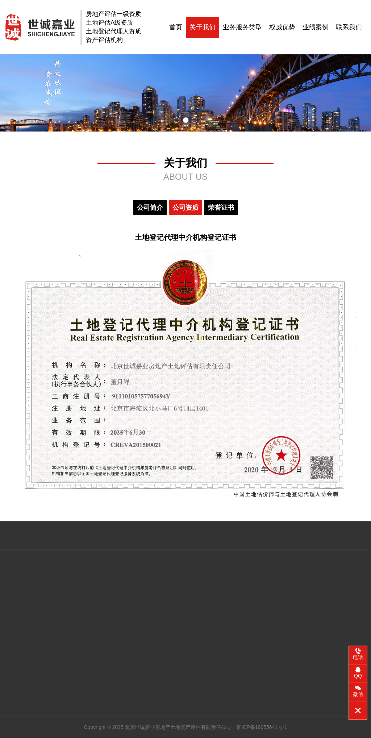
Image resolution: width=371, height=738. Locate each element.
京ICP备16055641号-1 (261, 727)
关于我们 (202, 27)
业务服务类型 (242, 27)
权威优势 (282, 27)
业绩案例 (316, 27)
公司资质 (185, 207)
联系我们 (349, 27)
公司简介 (150, 207)
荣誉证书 (221, 207)
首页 (175, 27)
